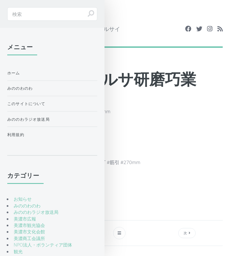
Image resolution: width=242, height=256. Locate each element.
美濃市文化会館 (29, 232)
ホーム (13, 72)
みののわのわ (20, 88)
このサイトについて (26, 103)
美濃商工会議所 (29, 238)
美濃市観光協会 (29, 225)
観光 (18, 251)
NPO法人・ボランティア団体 (43, 245)
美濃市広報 (25, 219)
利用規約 (15, 134)
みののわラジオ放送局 (28, 119)
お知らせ (23, 199)
